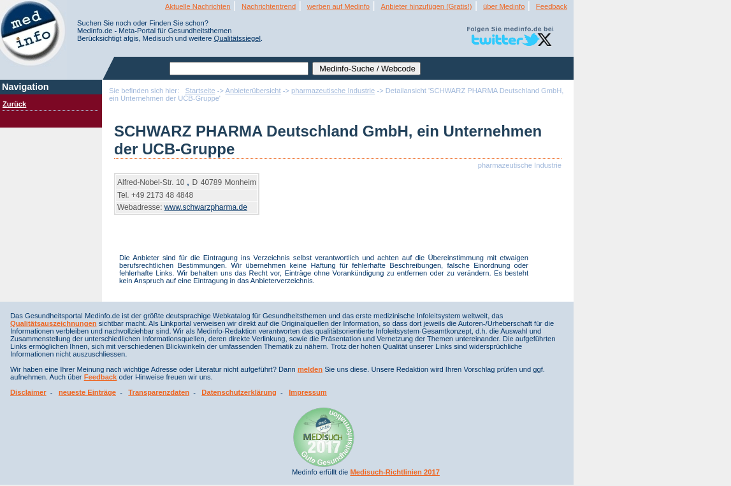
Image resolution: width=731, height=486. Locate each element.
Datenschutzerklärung (239, 392)
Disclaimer (28, 392)
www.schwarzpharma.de (205, 207)
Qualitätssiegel (237, 38)
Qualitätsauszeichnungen (53, 323)
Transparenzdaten (158, 392)
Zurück (14, 104)
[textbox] (239, 68)
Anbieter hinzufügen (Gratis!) (426, 6)
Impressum (308, 392)
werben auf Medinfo (338, 6)
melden (310, 369)
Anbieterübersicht (253, 90)
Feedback (551, 6)
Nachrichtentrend (269, 6)
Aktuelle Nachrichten (198, 6)
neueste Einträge (87, 392)
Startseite (200, 90)
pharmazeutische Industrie (333, 90)
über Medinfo (504, 6)
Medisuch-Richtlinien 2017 (395, 472)
